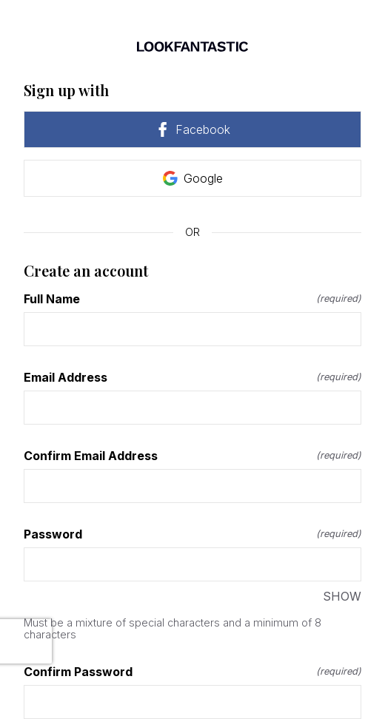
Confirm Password (192, 671)
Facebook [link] (192, 129)
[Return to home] (192, 47)
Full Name (192, 298)
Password (192, 534)
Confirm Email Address (192, 455)
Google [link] (193, 178)
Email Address (192, 377)
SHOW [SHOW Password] (342, 596)
